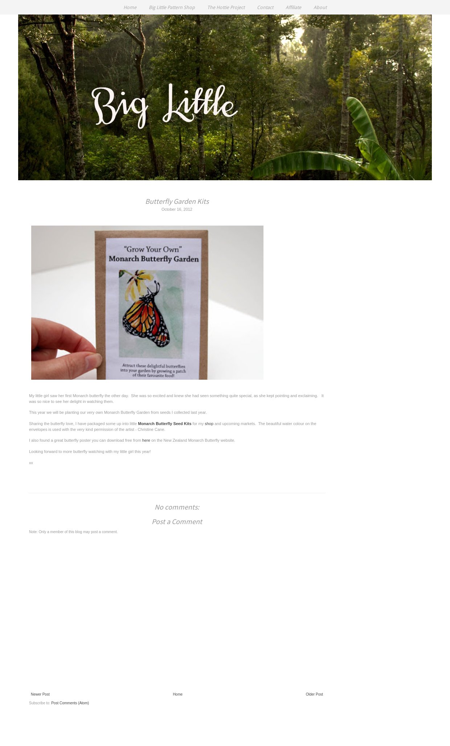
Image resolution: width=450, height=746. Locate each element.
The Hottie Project (226, 7)
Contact (265, 7)
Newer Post (40, 694)
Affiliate (293, 7)
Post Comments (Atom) (70, 703)
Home (129, 7)
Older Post (314, 694)
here (146, 440)
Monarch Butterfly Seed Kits (164, 423)
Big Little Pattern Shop (172, 7)
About (320, 7)
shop (209, 423)
